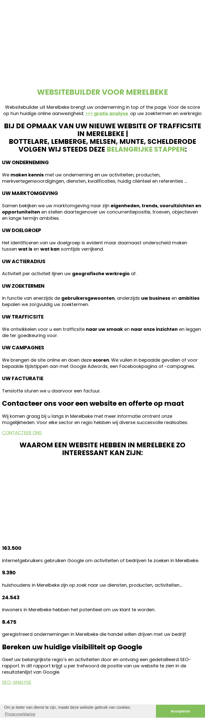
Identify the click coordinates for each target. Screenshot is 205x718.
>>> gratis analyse (107, 113)
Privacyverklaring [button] (20, 714)
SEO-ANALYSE (16, 682)
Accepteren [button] (180, 711)
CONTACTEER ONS (22, 433)
